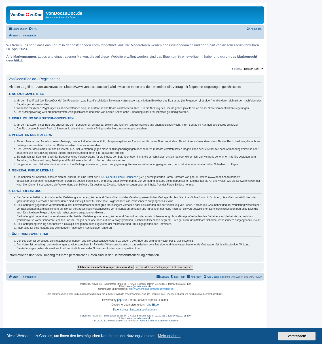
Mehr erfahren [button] (169, 336)
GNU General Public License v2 (118, 177)
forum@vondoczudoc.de (139, 286)
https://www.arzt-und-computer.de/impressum (151, 289)
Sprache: (237, 68)
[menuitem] (32, 29)
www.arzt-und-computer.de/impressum (159, 320)
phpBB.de (153, 304)
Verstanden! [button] (297, 336)
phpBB (121, 300)
